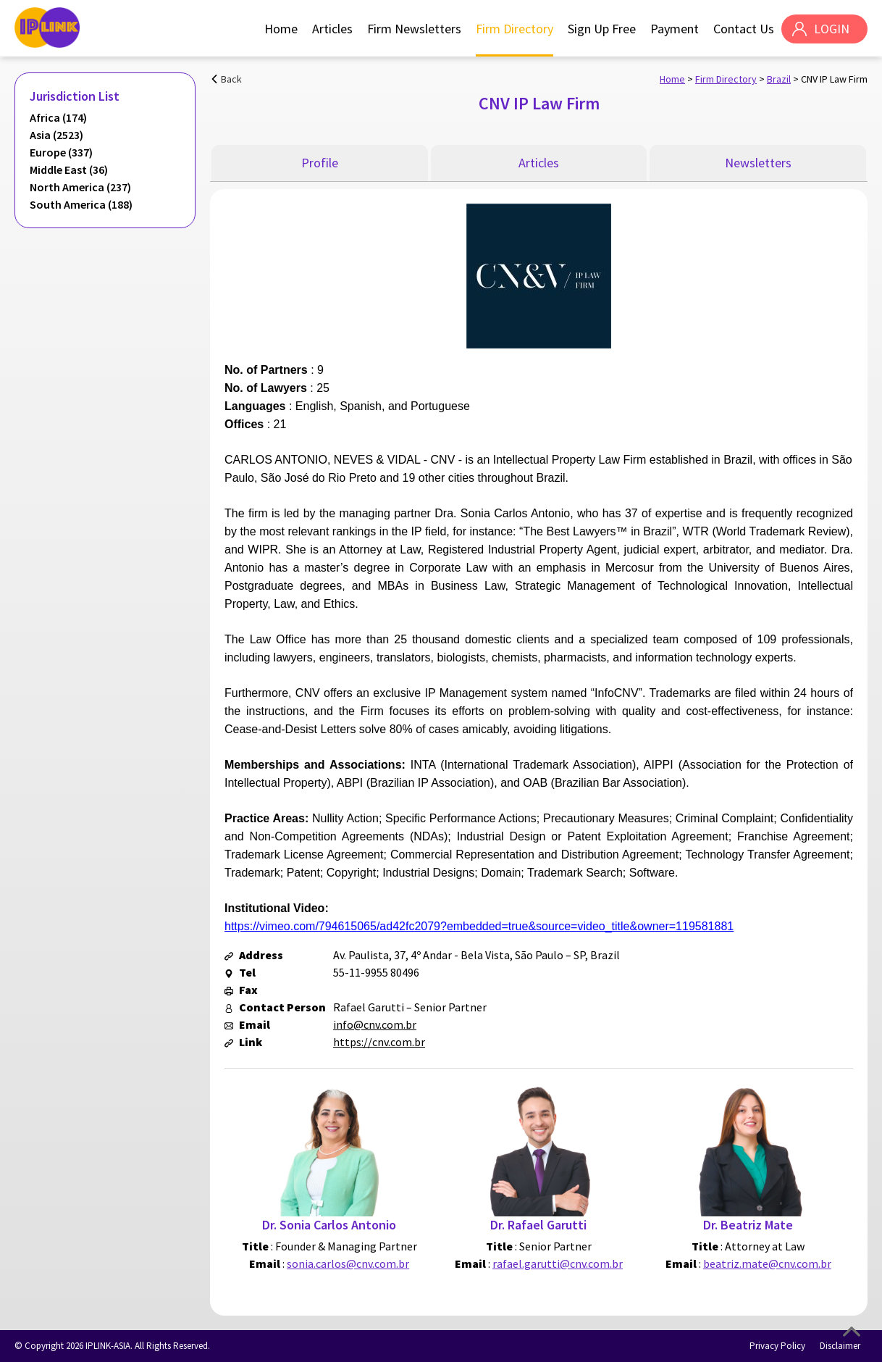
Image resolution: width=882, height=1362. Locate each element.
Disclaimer (840, 1346)
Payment (674, 28)
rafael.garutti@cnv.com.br (557, 1263)
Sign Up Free (602, 28)
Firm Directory (514, 28)
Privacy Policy (777, 1346)
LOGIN (831, 28)
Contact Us (743, 28)
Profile (319, 162)
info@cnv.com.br (374, 1024)
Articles (332, 28)
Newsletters (758, 162)
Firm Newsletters (414, 28)
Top (851, 1331)
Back (231, 78)
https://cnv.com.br (379, 1042)
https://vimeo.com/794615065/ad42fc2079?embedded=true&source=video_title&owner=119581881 (479, 926)
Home (281, 28)
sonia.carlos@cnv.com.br (348, 1263)
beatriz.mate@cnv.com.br (767, 1263)
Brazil (779, 78)
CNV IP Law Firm (834, 78)
